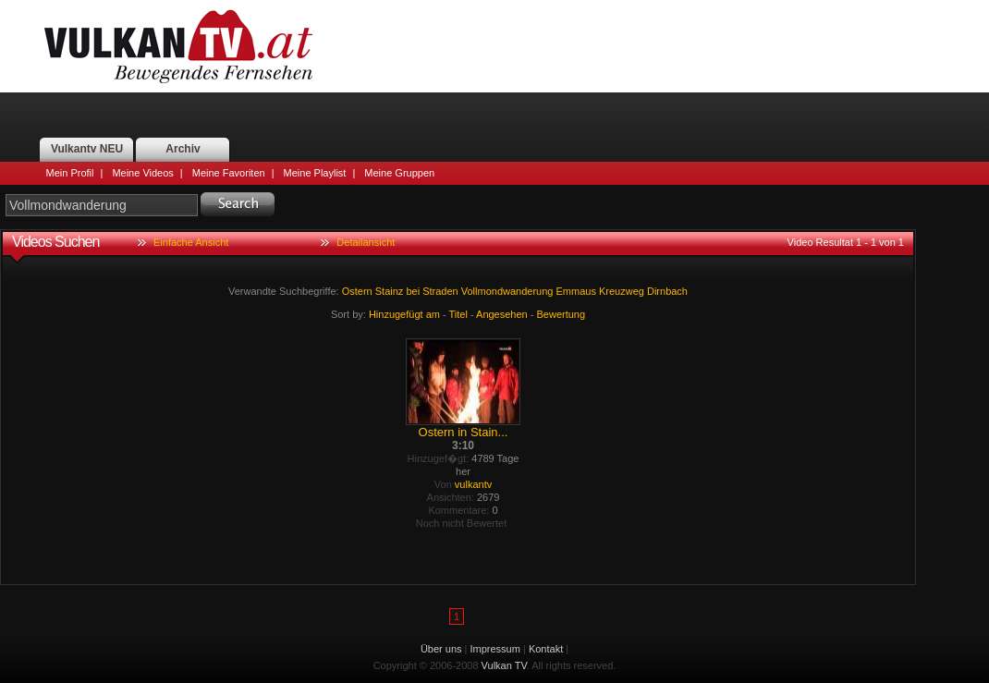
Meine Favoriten (228, 172)
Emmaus (576, 291)
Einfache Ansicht (190, 242)
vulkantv (473, 484)
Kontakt (546, 648)
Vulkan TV (178, 46)
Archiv (182, 148)
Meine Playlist (315, 172)
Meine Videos (142, 172)
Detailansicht (365, 242)
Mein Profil (70, 172)
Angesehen (502, 314)
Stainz (389, 291)
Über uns (441, 648)
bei (413, 291)
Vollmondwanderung (507, 291)
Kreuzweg (621, 291)
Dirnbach (667, 291)
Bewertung (561, 314)
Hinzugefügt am (404, 314)
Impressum (495, 648)
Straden (440, 291)
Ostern (357, 291)
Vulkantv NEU (87, 148)
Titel (458, 314)
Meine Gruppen (399, 172)
